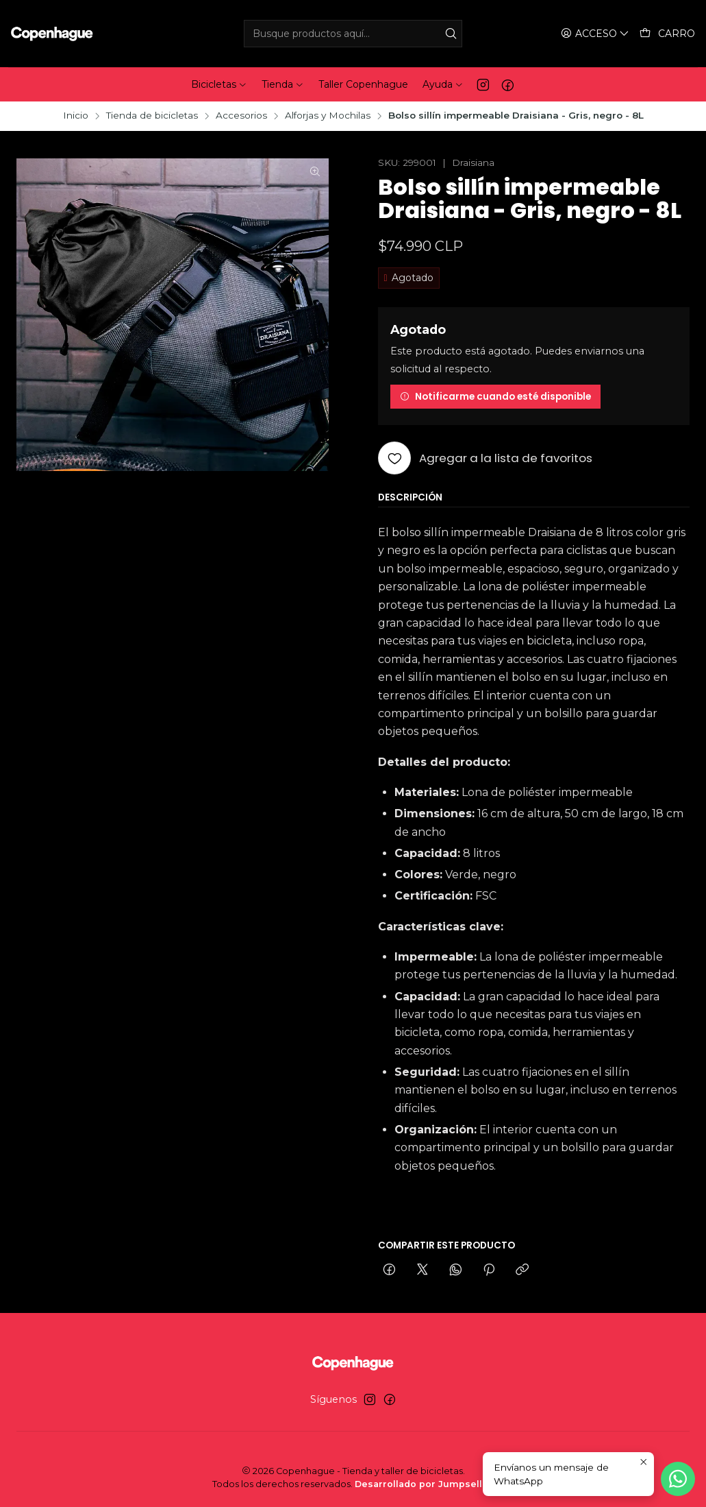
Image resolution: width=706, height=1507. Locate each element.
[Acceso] (595, 34)
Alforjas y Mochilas (327, 116)
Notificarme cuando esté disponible (495, 396)
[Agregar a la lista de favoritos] (485, 458)
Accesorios (241, 116)
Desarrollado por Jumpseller (423, 1484)
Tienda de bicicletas (152, 116)
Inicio (75, 116)
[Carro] (667, 34)
